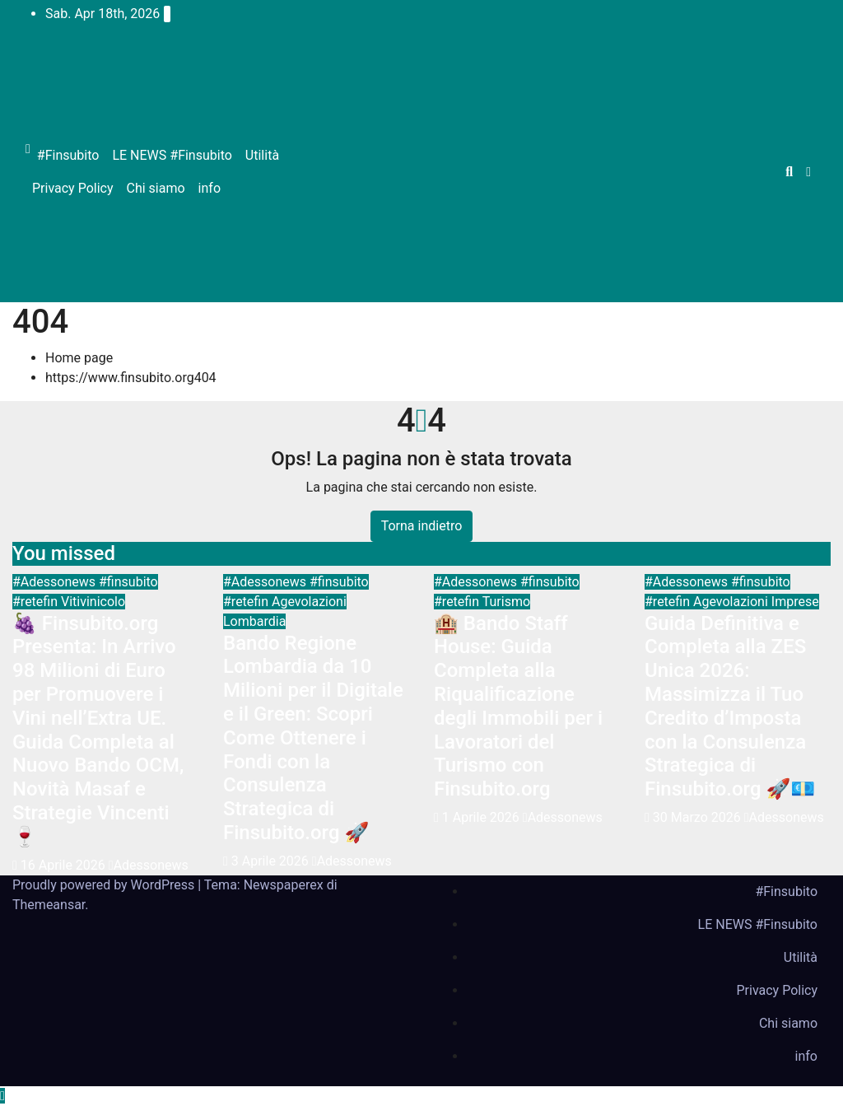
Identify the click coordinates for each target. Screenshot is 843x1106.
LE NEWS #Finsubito (171, 155)
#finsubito (128, 582)
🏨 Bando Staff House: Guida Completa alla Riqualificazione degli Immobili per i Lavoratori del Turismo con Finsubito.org (518, 706)
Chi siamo (156, 188)
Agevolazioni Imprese (756, 601)
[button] (789, 172)
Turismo (506, 601)
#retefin (36, 601)
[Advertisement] (536, 172)
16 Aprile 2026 (65, 865)
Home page (79, 358)
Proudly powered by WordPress (105, 885)
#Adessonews (55, 582)
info (209, 188)
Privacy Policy (73, 188)
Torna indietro (422, 526)
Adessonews (149, 865)
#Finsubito (68, 155)
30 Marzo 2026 (698, 817)
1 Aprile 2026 (482, 817)
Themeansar (48, 904)
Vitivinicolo (93, 601)
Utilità (262, 155)
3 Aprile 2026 (271, 861)
